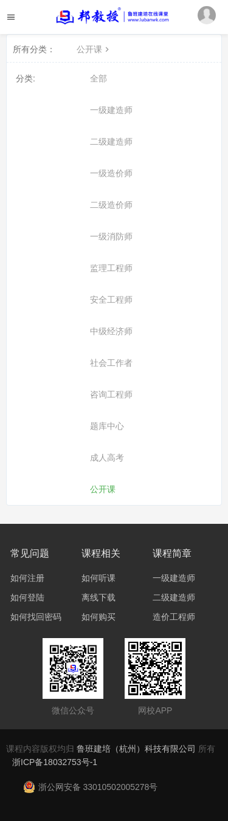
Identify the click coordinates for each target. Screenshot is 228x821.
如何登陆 (27, 597)
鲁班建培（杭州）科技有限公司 (137, 749)
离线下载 (98, 597)
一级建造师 (111, 110)
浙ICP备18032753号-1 (54, 762)
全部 (98, 78)
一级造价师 (111, 173)
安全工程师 (111, 299)
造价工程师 (174, 617)
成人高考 (107, 457)
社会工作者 (111, 363)
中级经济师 (111, 331)
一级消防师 (111, 236)
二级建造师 (111, 141)
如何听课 (98, 578)
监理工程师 (111, 268)
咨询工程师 (111, 394)
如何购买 (98, 617)
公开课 (94, 49)
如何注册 (27, 578)
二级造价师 (111, 205)
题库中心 (107, 426)
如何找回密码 (35, 617)
